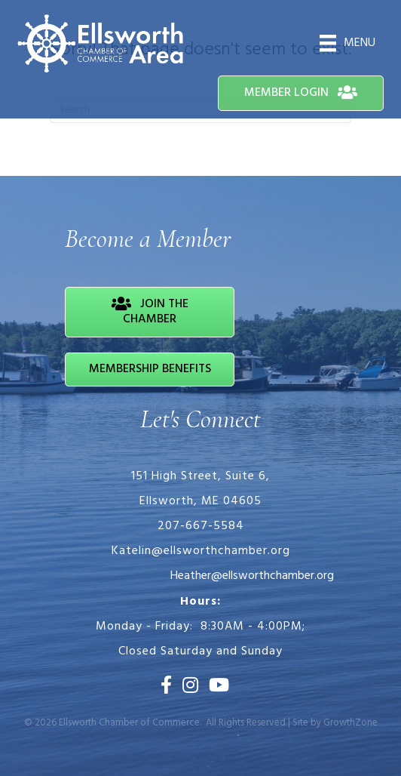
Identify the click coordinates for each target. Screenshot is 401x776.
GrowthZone (350, 723)
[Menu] (347, 43)
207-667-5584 (201, 526)
